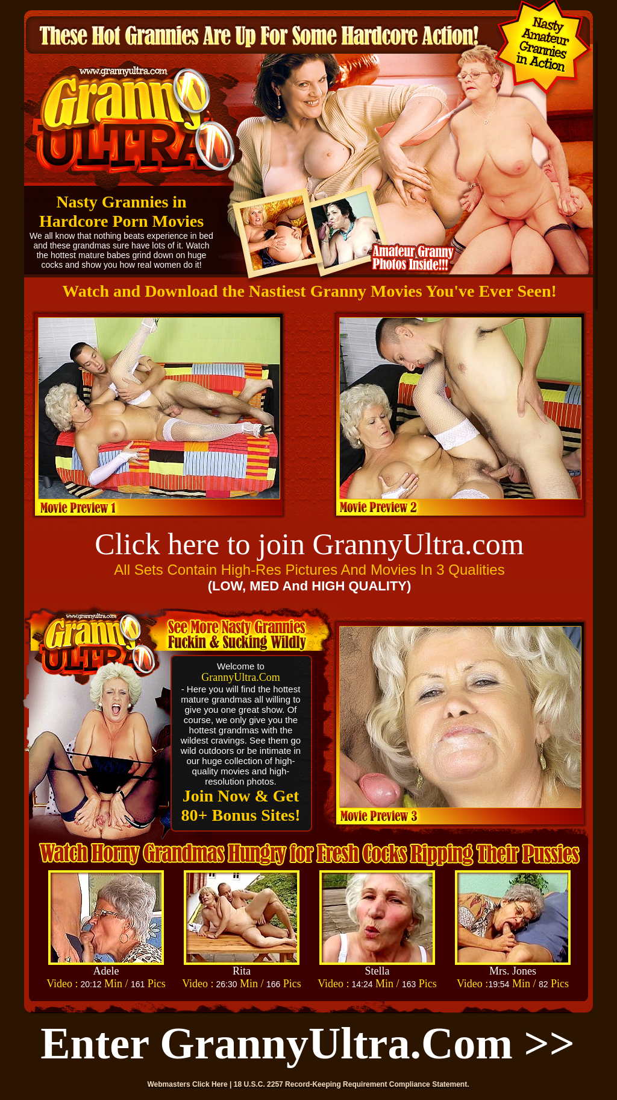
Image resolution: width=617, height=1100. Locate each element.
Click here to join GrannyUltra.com (309, 544)
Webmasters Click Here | (191, 1084)
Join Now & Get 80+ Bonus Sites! (241, 805)
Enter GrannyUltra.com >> (307, 1043)
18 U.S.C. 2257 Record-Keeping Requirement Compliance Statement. (351, 1084)
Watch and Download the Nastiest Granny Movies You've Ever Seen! (309, 291)
